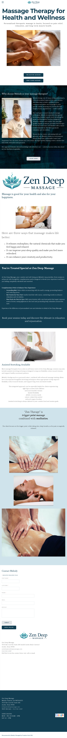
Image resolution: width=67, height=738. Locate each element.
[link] (33, 726)
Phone (4, 592)
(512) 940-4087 (6, 651)
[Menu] (3, 2)
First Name (5, 578)
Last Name (5, 585)
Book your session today (14, 318)
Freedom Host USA (27, 735)
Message (4, 607)
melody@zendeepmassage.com (12, 649)
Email (3, 600)
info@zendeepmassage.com (11, 707)
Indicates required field (10, 575)
